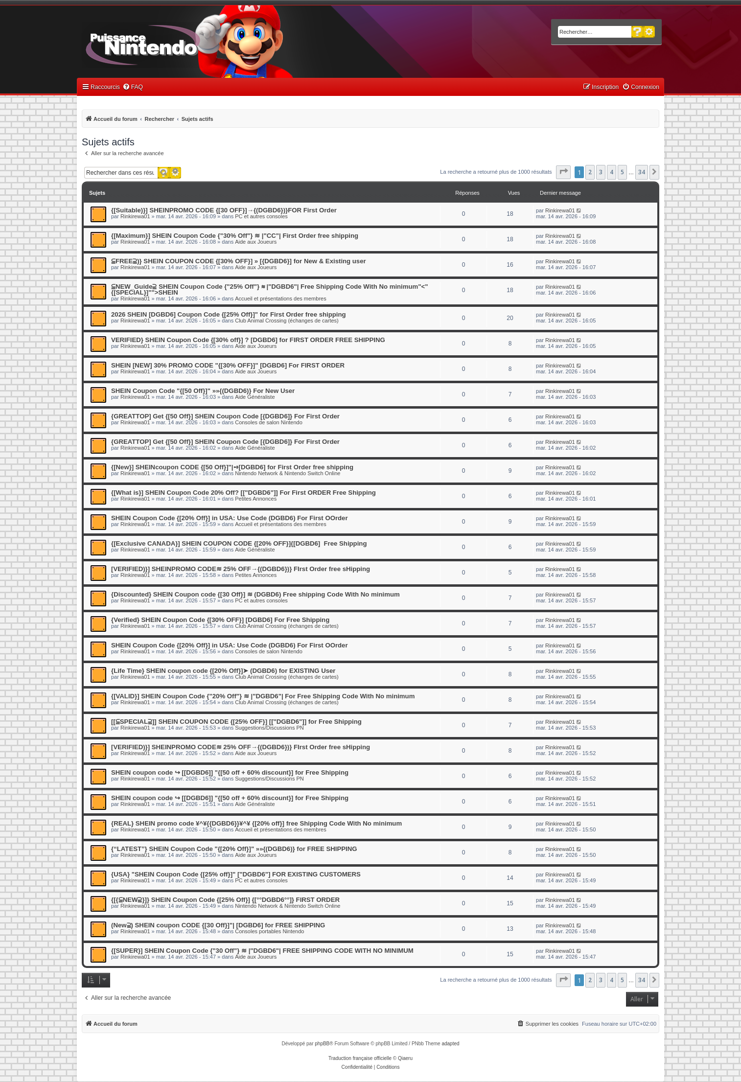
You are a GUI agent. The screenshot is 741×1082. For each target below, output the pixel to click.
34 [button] (641, 172)
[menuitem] (132, 87)
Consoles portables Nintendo (269, 931)
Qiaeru (405, 1058)
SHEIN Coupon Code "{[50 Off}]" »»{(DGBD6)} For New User (203, 390)
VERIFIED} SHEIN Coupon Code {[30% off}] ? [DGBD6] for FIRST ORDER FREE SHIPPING (248, 340)
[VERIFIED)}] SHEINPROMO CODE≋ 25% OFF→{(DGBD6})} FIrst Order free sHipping (240, 569)
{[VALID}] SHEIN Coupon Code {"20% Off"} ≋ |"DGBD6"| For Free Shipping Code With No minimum (263, 696)
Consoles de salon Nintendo (268, 422)
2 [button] (590, 172)
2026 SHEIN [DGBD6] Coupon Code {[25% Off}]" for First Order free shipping (228, 314)
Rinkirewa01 (135, 216)
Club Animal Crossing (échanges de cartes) (287, 320)
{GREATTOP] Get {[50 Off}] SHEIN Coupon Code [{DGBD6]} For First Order (225, 416)
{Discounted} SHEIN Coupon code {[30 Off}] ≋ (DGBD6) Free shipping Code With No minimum (255, 594)
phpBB (322, 1043)
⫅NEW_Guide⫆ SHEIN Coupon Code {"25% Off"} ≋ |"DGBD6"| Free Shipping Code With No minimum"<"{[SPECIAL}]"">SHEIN (269, 289)
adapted (450, 1043)
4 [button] (611, 172)
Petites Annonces (256, 499)
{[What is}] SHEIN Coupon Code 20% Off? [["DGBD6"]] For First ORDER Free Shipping (243, 492)
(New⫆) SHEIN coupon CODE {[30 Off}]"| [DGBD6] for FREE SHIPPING (218, 925)
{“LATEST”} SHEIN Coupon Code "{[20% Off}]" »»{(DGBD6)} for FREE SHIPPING (234, 848)
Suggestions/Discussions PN (269, 728)
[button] (563, 172)
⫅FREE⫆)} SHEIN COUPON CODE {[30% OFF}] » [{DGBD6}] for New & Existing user (238, 261)
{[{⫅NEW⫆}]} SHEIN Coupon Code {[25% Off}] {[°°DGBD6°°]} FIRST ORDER (225, 899)
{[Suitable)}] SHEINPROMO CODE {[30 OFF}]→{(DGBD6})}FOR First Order (224, 210)
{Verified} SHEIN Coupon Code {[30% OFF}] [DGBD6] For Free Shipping (220, 619)
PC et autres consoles (261, 216)
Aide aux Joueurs (256, 242)
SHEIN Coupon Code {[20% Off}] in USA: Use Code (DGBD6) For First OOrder (229, 518)
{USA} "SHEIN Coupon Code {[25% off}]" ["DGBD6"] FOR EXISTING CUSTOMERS (236, 874)
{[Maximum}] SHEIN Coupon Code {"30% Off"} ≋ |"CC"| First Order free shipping (234, 235)
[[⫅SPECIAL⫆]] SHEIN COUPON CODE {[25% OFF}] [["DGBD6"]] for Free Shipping (236, 721)
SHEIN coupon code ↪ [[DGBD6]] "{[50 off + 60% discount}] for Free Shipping (229, 772)
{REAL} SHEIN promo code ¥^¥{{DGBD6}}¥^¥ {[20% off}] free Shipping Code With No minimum (256, 823)
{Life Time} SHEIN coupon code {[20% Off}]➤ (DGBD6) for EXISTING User (223, 670)
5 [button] (622, 172)
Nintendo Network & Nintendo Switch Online (287, 473)
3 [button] (600, 172)
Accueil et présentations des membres (280, 298)
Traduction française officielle (360, 1058)
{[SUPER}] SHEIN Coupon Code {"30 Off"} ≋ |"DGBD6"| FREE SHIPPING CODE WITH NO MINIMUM (262, 950)
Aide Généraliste (255, 397)
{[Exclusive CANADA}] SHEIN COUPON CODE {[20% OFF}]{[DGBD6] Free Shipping (239, 543)
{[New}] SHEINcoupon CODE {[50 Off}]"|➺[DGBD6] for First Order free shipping (232, 467)
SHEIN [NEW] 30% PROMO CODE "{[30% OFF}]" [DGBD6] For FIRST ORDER (228, 365)
